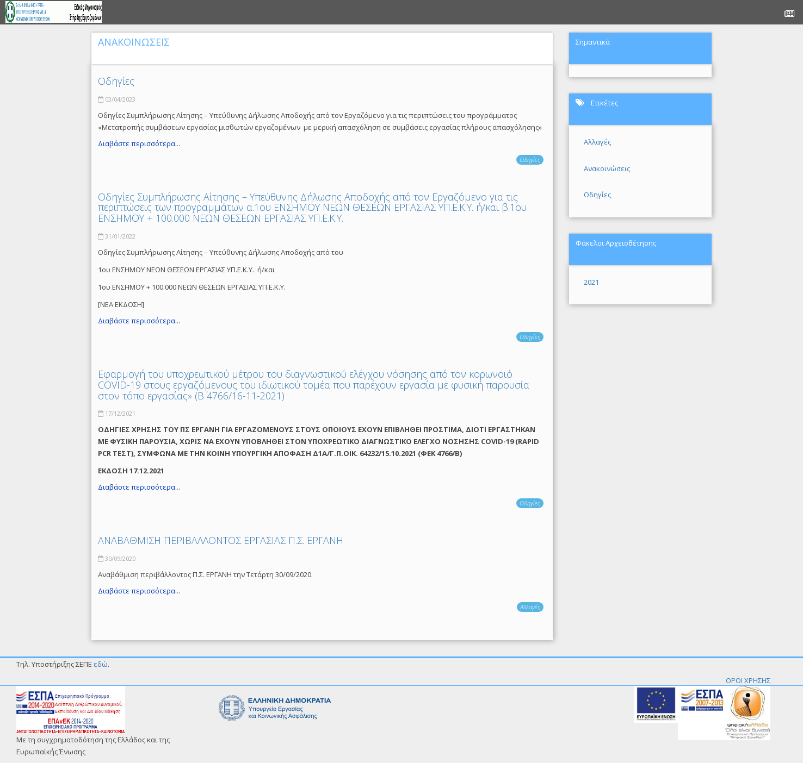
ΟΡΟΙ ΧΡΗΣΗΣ (748, 680)
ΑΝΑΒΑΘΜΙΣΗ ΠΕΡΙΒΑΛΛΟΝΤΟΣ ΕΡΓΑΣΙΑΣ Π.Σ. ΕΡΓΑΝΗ (220, 540)
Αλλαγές (530, 607)
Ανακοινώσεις (607, 168)
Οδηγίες (116, 80)
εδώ (101, 664)
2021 (591, 282)
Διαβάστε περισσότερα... (139, 143)
